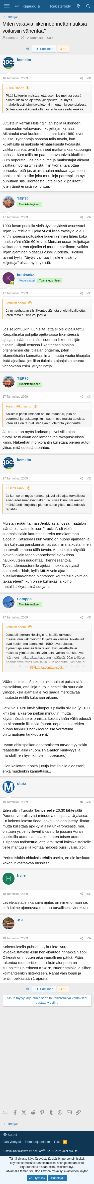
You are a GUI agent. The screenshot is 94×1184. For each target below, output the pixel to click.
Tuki (57, 1142)
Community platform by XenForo (41, 1150)
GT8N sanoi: (15, 88)
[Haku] (88, 6)
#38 (88, 894)
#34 (88, 396)
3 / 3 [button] (63, 49)
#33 (88, 293)
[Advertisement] (47, 1059)
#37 (88, 802)
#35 (88, 478)
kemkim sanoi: (16, 303)
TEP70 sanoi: (15, 488)
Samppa (12, 38)
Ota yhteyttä (12, 1142)
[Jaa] (81, 78)
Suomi (10, 1135)
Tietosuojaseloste (37, 1142)
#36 (88, 617)
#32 (88, 217)
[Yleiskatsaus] (78, 6)
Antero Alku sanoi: (19, 406)
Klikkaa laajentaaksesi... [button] (47, 667)
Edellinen (44, 49)
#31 (88, 78)
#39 (88, 938)
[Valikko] (7, 6)
